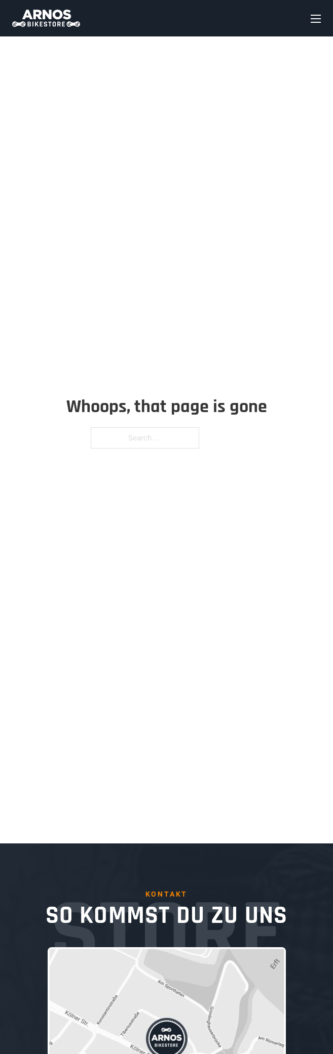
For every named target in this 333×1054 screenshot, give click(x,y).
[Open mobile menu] (316, 19)
